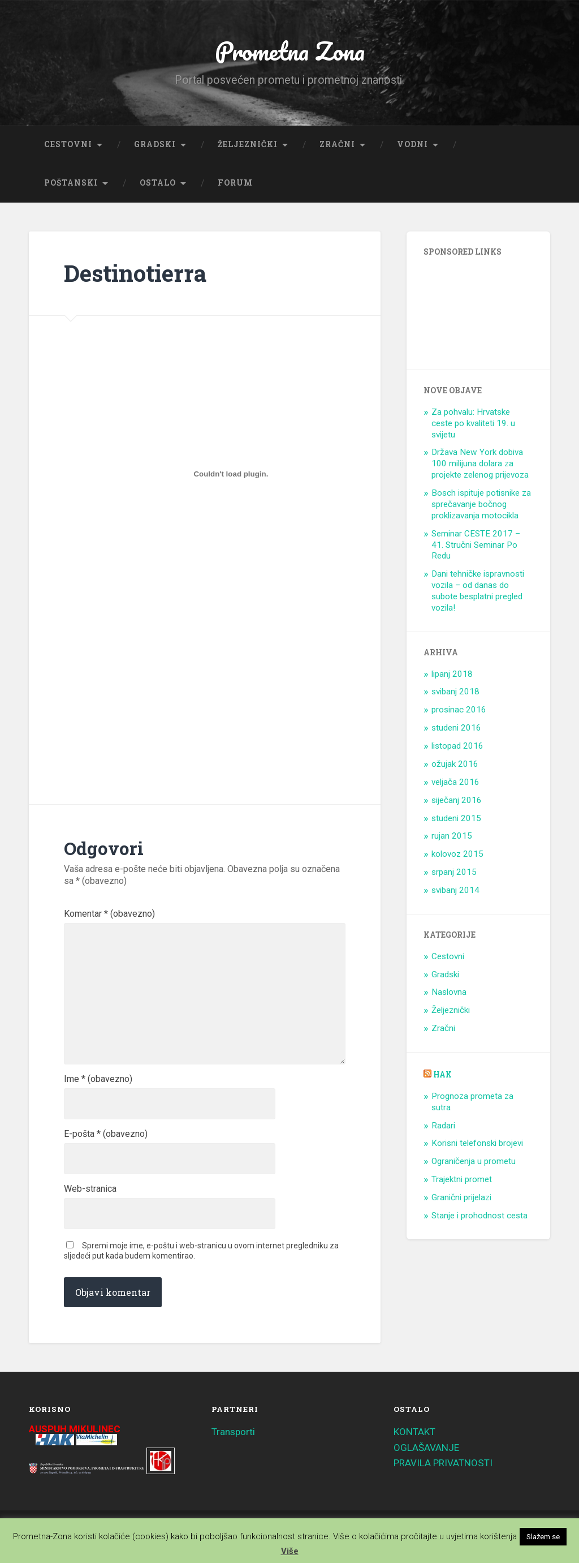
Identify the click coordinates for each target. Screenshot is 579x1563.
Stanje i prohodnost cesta (479, 1215)
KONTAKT (414, 1431)
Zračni (337, 144)
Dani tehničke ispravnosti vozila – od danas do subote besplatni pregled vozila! (477, 591)
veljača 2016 (455, 782)
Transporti (233, 1431)
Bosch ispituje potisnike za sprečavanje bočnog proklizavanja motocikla (481, 504)
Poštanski (71, 183)
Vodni (412, 144)
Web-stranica (90, 1188)
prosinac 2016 (458, 710)
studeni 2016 (456, 728)
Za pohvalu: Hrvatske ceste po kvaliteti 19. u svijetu (473, 423)
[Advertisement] (162, 686)
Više (290, 1551)
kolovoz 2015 (457, 854)
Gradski (155, 144)
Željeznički (248, 144)
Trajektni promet (461, 1179)
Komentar (109, 913)
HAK (442, 1075)
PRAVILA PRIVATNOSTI (443, 1462)
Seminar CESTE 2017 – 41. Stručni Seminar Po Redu (475, 545)
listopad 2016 (457, 746)
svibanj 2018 (455, 691)
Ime (98, 1079)
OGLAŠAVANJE (426, 1447)
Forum (235, 183)
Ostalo (158, 183)
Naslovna (448, 992)
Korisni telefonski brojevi (477, 1143)
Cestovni (68, 144)
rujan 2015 (451, 836)
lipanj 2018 (452, 674)
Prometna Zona (289, 51)
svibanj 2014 (455, 890)
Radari (443, 1125)
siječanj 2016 (456, 800)
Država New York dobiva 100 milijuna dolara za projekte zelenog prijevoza (480, 463)
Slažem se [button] (543, 1536)
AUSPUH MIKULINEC (74, 1429)
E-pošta (106, 1134)
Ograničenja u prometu (473, 1161)
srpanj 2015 (454, 872)
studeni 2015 (456, 818)
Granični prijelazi (461, 1197)
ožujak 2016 (454, 764)
